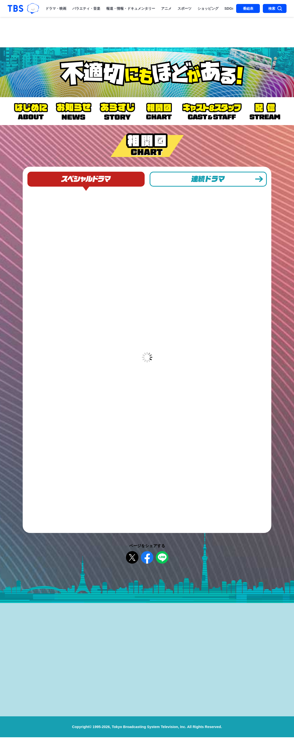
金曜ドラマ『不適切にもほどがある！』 (147, 72)
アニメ (166, 8)
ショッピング (207, 8)
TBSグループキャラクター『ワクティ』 (33, 8)
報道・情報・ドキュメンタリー (130, 8)
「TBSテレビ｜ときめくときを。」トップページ (15, 8)
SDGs (229, 8)
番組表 (248, 8)
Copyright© (82, 731)
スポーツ (185, 8)
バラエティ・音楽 (86, 8)
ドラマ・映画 (55, 8)
